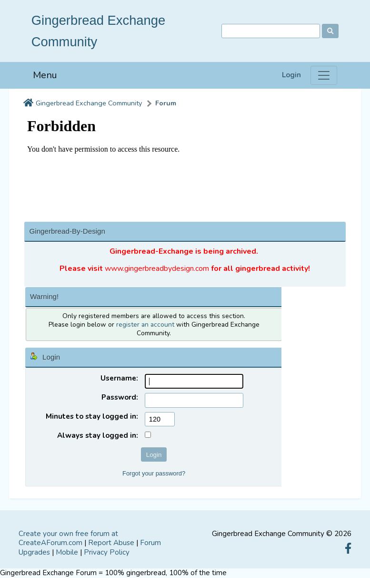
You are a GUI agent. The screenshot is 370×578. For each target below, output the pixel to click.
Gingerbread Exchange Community (89, 103)
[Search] (270, 31)
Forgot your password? (153, 473)
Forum (165, 103)
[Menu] (323, 75)
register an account (145, 324)
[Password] (194, 400)
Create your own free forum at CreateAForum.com (68, 538)
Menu (45, 75)
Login (291, 75)
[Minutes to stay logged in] (160, 419)
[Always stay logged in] (148, 435)
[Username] (194, 381)
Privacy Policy (107, 552)
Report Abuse (111, 542)
